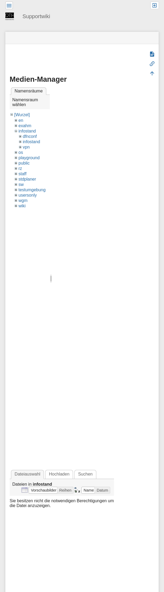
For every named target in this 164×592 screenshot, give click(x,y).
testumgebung (31, 190)
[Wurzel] (22, 114)
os (20, 152)
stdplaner (27, 179)
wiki (22, 206)
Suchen (85, 474)
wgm (23, 200)
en (20, 120)
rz (20, 168)
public (24, 163)
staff (22, 174)
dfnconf (30, 136)
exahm (24, 125)
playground (29, 157)
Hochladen (59, 474)
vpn (26, 147)
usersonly (27, 195)
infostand (27, 131)
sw (21, 184)
